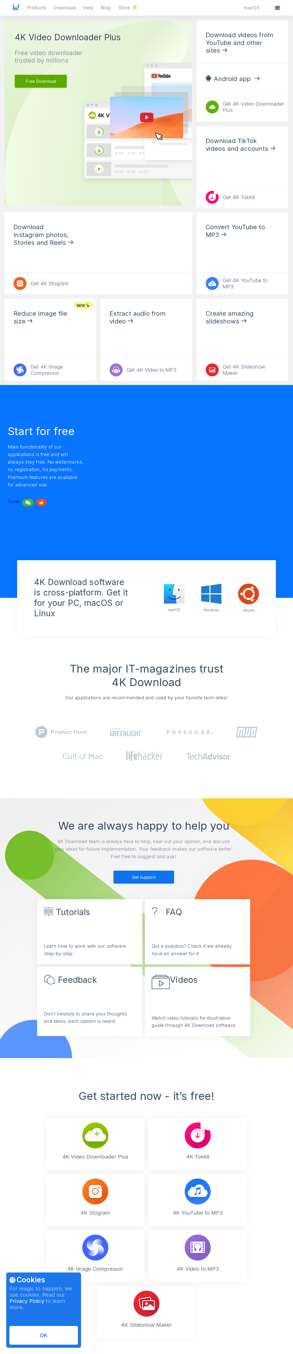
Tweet (14, 503)
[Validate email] (257, 1289)
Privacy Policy (26, 1301)
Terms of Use (158, 1326)
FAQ (86, 1343)
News (214, 1335)
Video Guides (94, 1335)
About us (217, 1326)
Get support (144, 879)
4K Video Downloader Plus (68, 37)
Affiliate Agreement (162, 1335)
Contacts (217, 1343)
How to (89, 1326)
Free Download (41, 81)
